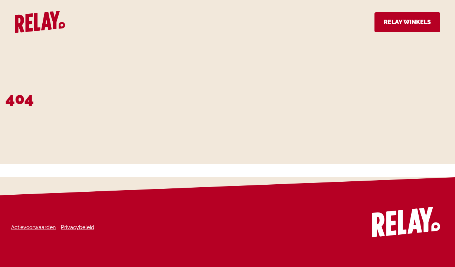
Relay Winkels (407, 22)
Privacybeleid (77, 227)
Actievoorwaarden (33, 227)
